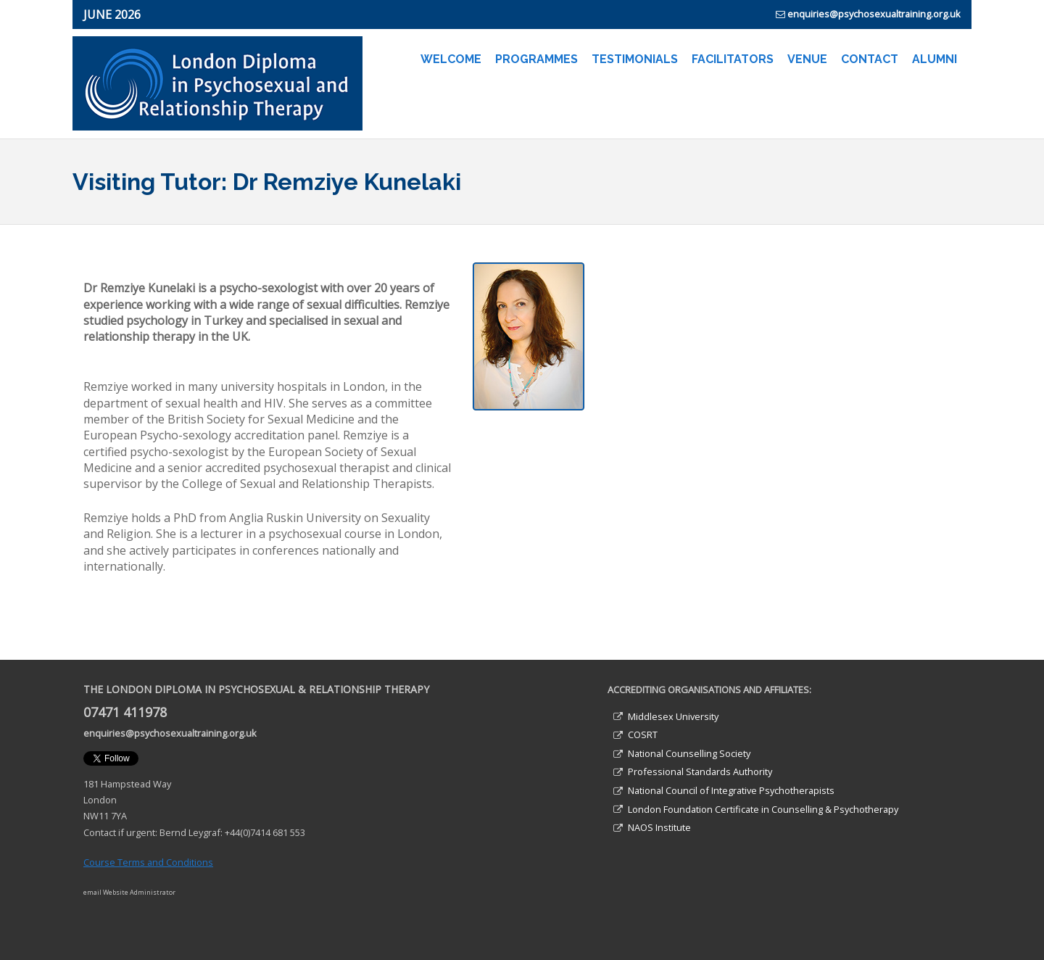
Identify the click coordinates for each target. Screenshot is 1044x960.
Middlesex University (673, 716)
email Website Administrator (129, 892)
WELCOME (450, 59)
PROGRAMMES (536, 59)
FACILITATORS (733, 59)
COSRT (643, 734)
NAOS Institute (659, 827)
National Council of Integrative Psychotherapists (731, 790)
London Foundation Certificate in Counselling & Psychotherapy (763, 809)
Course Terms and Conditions (148, 862)
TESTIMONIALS (635, 59)
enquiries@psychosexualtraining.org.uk (874, 13)
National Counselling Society (689, 753)
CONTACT (869, 59)
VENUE (807, 59)
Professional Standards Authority (700, 771)
